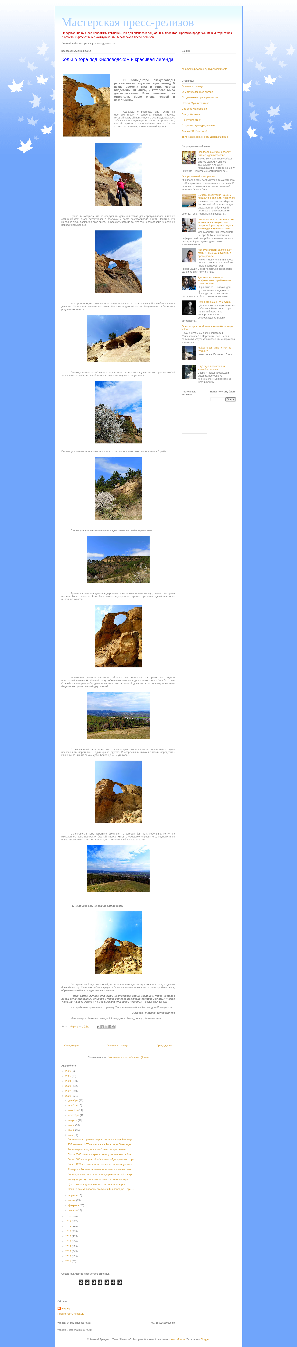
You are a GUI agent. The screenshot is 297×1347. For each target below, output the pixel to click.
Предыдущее (164, 1045)
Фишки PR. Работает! (194, 131)
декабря (73, 1100)
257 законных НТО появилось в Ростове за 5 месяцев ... (101, 1144)
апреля (73, 1195)
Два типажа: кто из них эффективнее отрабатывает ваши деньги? (214, 280)
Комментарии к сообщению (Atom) (128, 1057)
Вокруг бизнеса (191, 114)
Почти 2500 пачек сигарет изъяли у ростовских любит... (100, 1154)
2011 (68, 1261)
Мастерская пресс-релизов (127, 22)
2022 (68, 1090)
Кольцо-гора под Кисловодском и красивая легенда (98, 1179)
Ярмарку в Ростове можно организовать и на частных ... (101, 1169)
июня (71, 1130)
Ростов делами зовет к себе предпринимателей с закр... (101, 1174)
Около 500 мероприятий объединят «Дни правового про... (102, 1159)
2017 (68, 1231)
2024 (68, 1080)
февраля (74, 1205)
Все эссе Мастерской (194, 108)
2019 (68, 1221)
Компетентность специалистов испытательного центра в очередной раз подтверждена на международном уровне (216, 224)
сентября (74, 1115)
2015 (68, 1241)
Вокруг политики (191, 119)
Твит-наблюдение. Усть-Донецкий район (205, 136)
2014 (68, 1246)
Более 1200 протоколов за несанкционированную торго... (101, 1164)
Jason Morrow (177, 1339)
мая (71, 1135)
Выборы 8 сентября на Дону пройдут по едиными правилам (216, 196)
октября (73, 1110)
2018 (68, 1226)
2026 (68, 1070)
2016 (68, 1236)
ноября (73, 1105)
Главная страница (117, 1045)
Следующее (71, 1045)
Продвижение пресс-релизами (200, 97)
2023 (68, 1085)
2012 (68, 1256)
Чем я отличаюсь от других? (214, 301)
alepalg (65, 1308)
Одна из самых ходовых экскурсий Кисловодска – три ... (101, 1189)
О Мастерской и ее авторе (197, 91)
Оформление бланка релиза (199, 176)
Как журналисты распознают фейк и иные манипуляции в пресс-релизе (215, 252)
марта (72, 1200)
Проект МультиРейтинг (195, 103)
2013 (68, 1251)
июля (71, 1125)
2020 (68, 1216)
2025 (68, 1076)
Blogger (205, 1339)
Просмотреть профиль (71, 1313)
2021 (68, 1095)
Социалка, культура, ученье (198, 125)
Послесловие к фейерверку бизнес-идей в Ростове (214, 153)
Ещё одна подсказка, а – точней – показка (212, 368)
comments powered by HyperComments (204, 68)
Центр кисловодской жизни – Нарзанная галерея (96, 1184)
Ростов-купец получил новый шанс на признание (96, 1149)
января (72, 1210)
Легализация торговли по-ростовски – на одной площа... (101, 1139)
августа (73, 1120)
